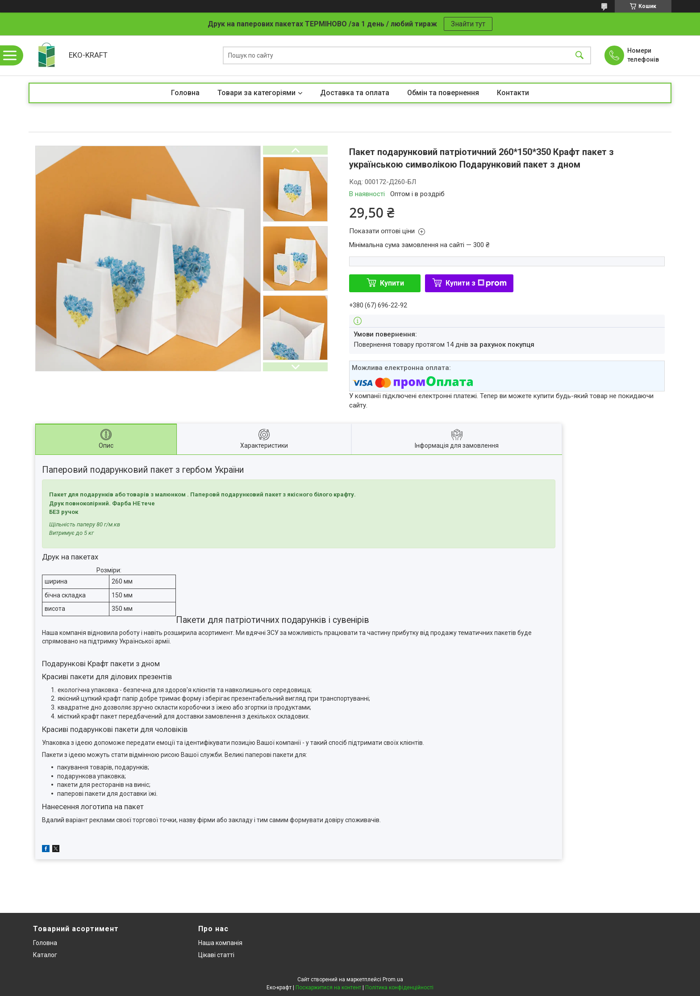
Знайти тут (468, 24)
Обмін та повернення (443, 92)
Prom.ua (393, 979)
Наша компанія (220, 942)
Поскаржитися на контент (328, 987)
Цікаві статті (216, 954)
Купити (392, 283)
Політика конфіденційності (399, 987)
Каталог (45, 954)
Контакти (513, 92)
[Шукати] (579, 55)
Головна (185, 92)
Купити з (476, 283)
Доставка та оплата (354, 92)
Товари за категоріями (256, 92)
